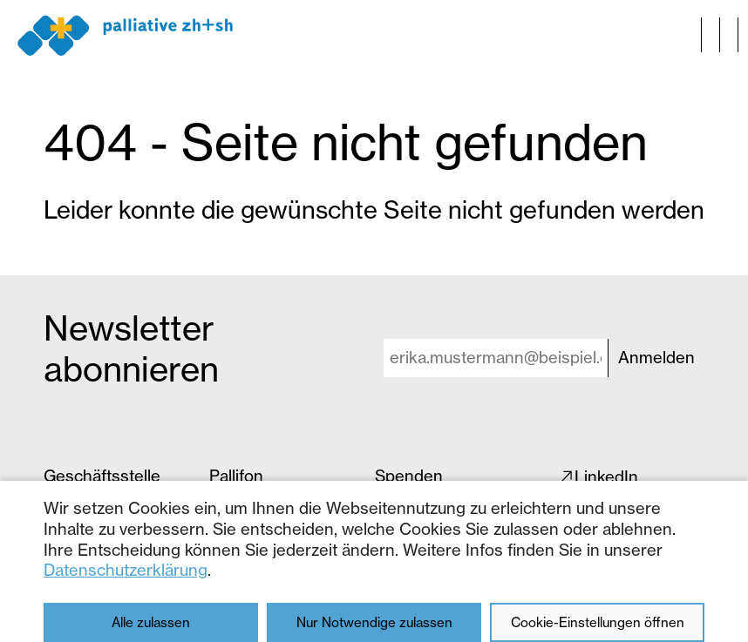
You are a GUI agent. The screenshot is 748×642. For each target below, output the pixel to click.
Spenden (409, 476)
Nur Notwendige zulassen (374, 622)
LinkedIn (606, 477)
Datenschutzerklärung (125, 570)
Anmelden (656, 358)
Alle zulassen (151, 622)
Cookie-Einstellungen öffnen (597, 622)
